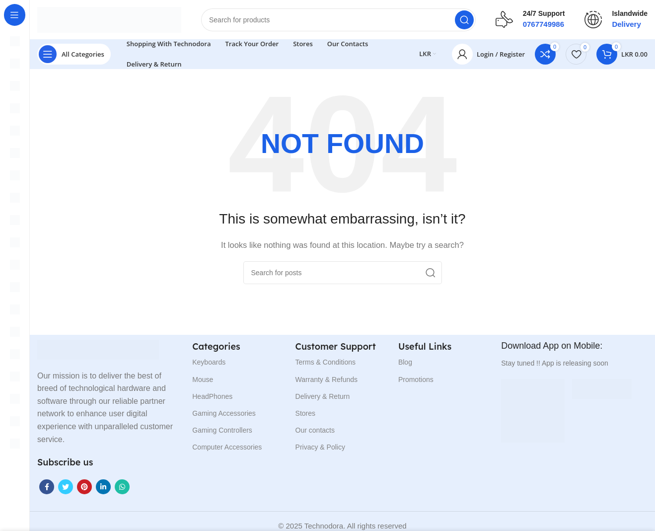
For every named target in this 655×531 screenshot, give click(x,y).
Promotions (416, 379)
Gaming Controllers (222, 431)
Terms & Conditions (325, 363)
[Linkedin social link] (103, 487)
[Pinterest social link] (84, 487)
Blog (405, 363)
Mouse (202, 379)
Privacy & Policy (320, 448)
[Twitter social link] (65, 487)
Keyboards (208, 363)
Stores (305, 414)
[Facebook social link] (46, 487)
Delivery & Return (322, 397)
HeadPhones (212, 397)
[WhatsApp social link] (122, 487)
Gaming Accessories (224, 414)
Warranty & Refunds (326, 379)
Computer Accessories (227, 448)
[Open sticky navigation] (74, 55)
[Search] (338, 19)
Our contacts (315, 431)
